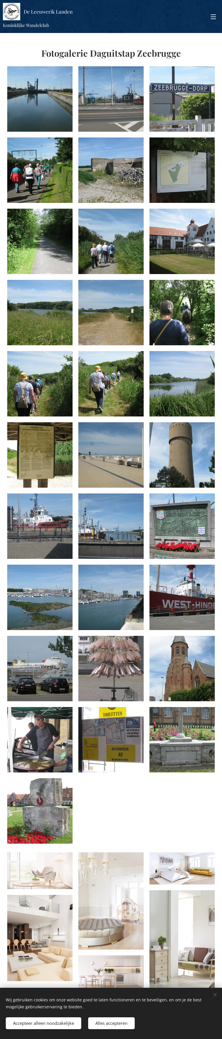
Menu (213, 16)
